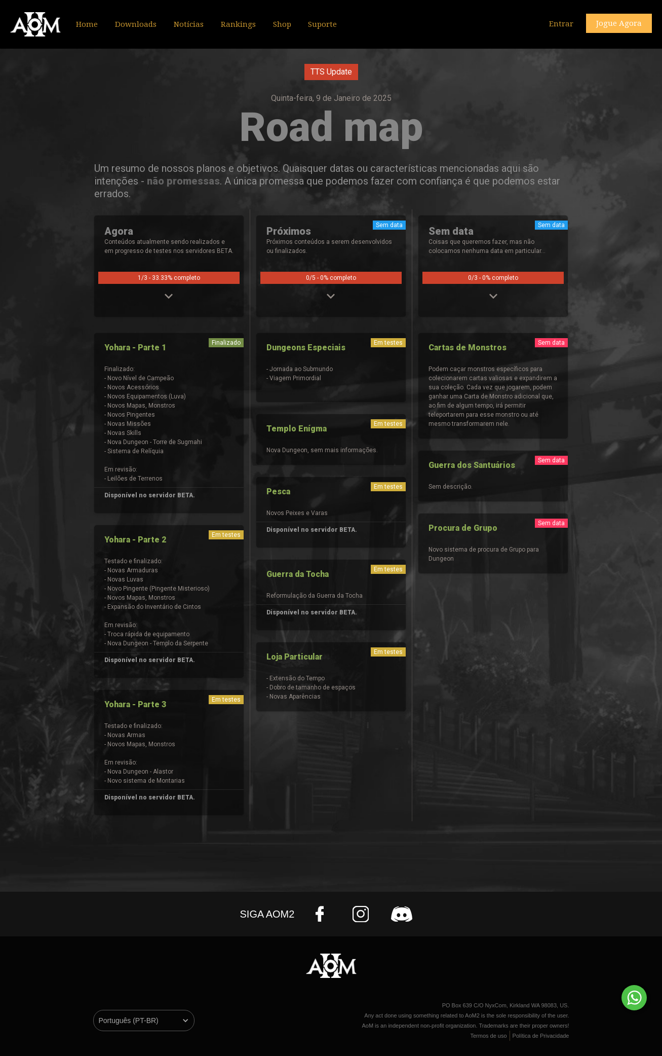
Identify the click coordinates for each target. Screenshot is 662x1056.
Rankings (238, 24)
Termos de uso (488, 1036)
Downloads (136, 24)
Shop (282, 24)
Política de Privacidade (541, 1036)
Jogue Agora (619, 23)
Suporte (322, 24)
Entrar (561, 23)
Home (87, 24)
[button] (188, 23)
